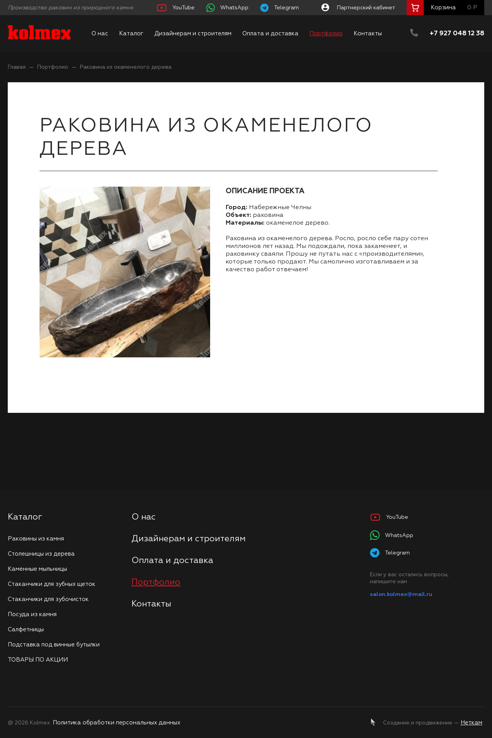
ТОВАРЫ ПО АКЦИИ (38, 660)
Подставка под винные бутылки (54, 645)
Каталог (131, 33)
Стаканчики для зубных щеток (51, 584)
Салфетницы (26, 629)
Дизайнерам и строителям (192, 33)
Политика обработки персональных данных (116, 723)
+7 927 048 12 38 (457, 33)
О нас (99, 33)
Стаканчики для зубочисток (48, 599)
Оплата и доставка (270, 33)
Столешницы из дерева (41, 554)
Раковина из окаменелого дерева (125, 67)
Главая (17, 67)
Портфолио (326, 33)
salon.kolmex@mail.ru (401, 594)
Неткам (471, 723)
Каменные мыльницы (37, 569)
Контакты (368, 33)
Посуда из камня (32, 614)
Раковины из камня (36, 539)
